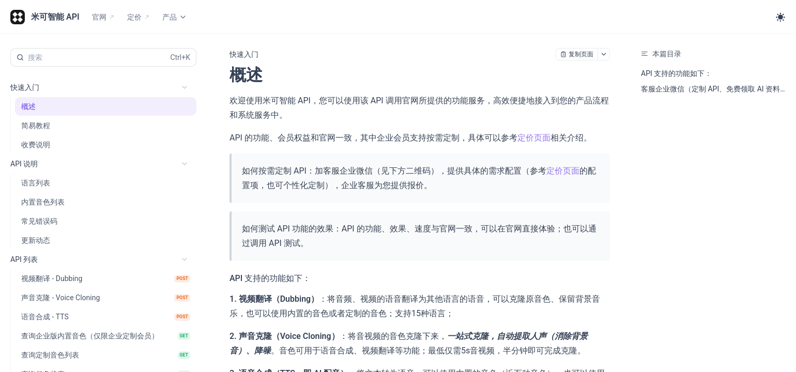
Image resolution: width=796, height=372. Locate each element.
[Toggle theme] (780, 17)
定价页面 (533, 138)
